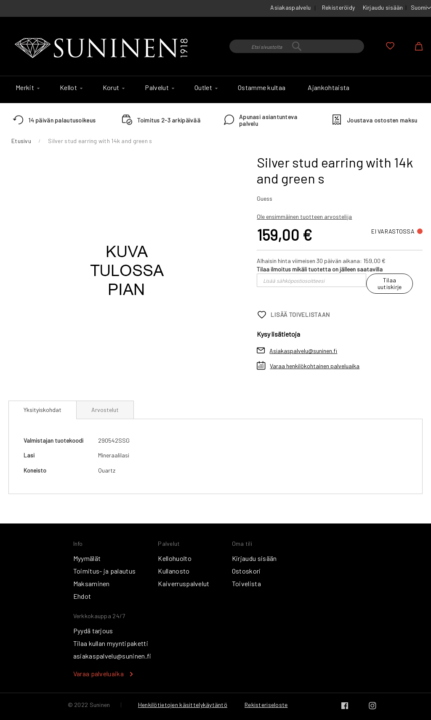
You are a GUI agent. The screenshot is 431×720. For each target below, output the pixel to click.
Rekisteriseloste (266, 704)
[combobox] (296, 46)
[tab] (42, 410)
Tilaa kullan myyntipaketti (110, 643)
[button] (421, 8)
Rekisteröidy (338, 7)
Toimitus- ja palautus (104, 571)
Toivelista (246, 583)
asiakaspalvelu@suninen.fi (112, 656)
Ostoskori (246, 571)
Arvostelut (105, 409)
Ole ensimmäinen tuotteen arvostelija (304, 216)
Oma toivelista (390, 46)
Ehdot (82, 596)
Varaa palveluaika (98, 673)
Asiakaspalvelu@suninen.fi (303, 350)
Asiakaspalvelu (290, 7)
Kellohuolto (175, 558)
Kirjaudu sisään (383, 7)
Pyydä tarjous (93, 631)
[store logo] (103, 48)
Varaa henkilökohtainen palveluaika (314, 365)
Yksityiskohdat (42, 409)
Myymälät (87, 558)
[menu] (215, 89)
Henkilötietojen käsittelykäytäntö (182, 704)
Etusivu (21, 140)
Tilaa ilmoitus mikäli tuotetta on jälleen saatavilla (320, 269)
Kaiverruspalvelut (183, 583)
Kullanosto (173, 571)
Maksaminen (91, 583)
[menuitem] (27, 87)
